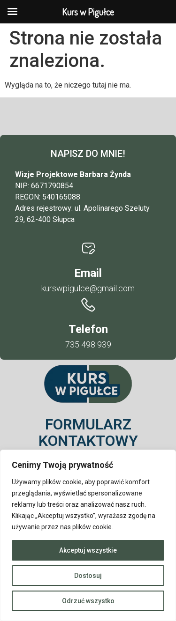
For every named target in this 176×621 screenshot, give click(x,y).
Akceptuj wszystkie (88, 550)
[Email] (88, 249)
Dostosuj (88, 575)
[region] (88, 535)
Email (88, 273)
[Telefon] (88, 305)
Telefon (88, 329)
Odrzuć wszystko (88, 601)
